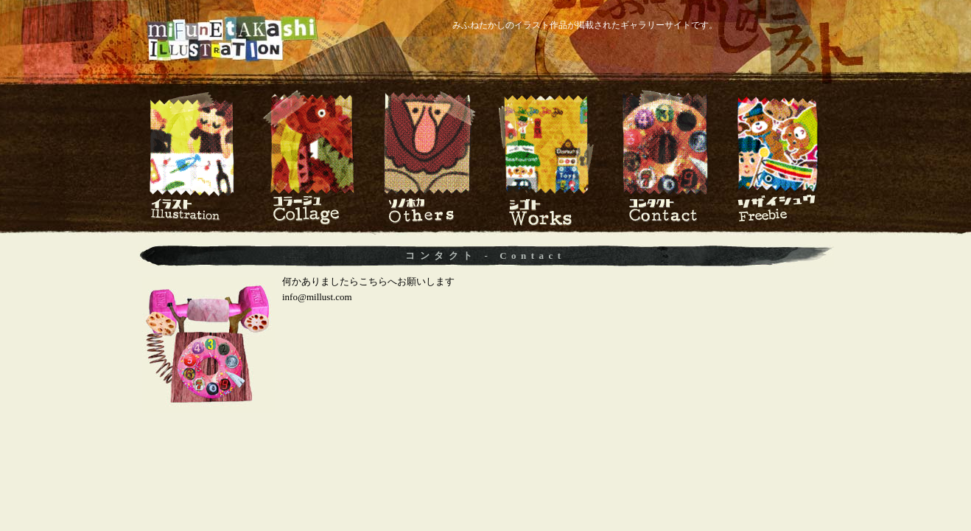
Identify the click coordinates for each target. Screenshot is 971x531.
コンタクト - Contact (485, 255)
